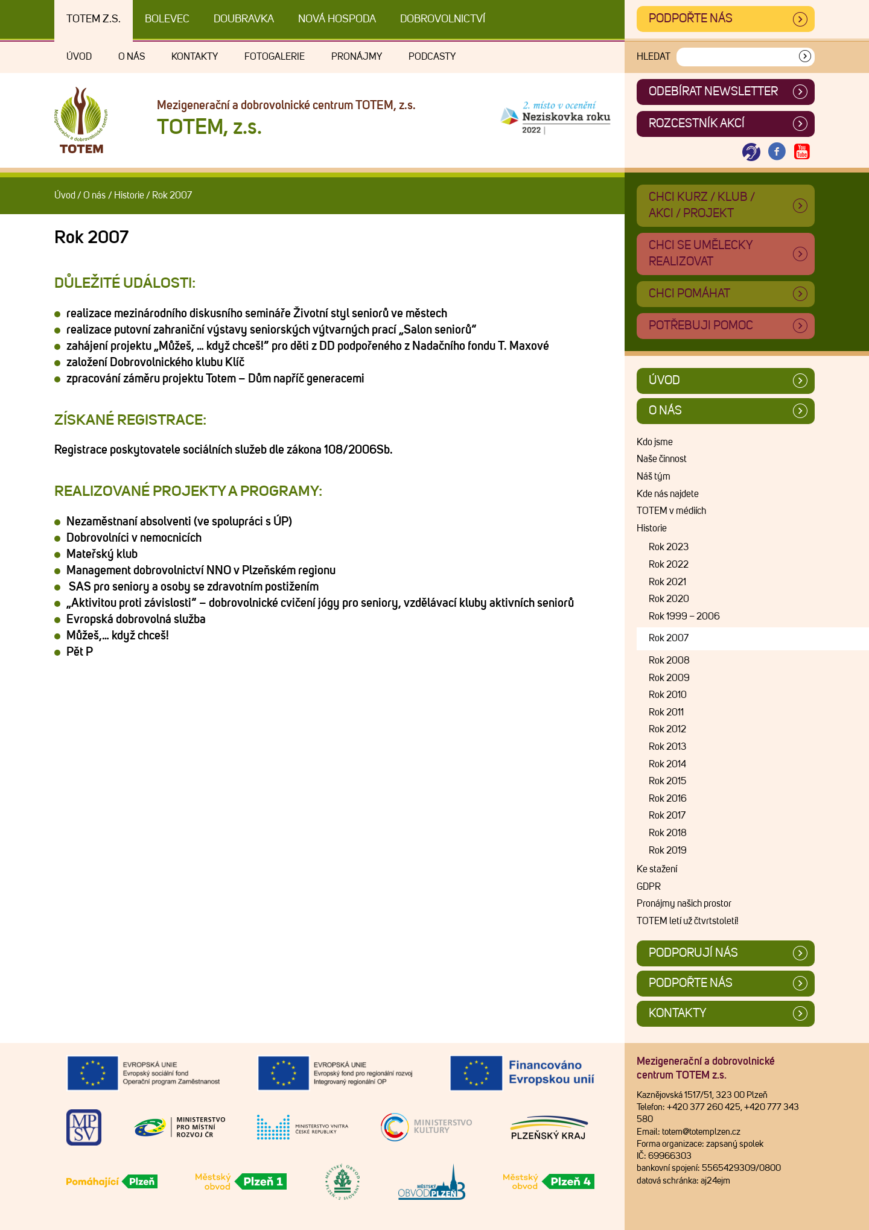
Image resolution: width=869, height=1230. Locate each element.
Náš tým (653, 476)
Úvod (79, 57)
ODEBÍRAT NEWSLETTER (713, 92)
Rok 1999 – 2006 (684, 616)
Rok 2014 (667, 764)
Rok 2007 (669, 638)
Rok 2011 (666, 712)
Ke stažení (657, 869)
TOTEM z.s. (93, 19)
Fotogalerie (274, 57)
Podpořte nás (691, 19)
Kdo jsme (655, 442)
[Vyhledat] (805, 57)
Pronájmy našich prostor (684, 903)
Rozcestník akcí (697, 124)
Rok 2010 (668, 695)
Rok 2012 (667, 729)
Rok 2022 (669, 564)
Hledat (653, 57)
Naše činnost (662, 459)
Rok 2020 (669, 599)
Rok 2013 (667, 747)
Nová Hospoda (337, 19)
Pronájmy (356, 57)
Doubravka (244, 19)
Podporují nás (693, 953)
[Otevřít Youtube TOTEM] (802, 152)
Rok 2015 (667, 781)
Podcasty (432, 57)
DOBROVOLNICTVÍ (442, 19)
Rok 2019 (668, 850)
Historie (129, 195)
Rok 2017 (667, 815)
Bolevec (167, 19)
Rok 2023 (669, 547)
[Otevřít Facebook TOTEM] (776, 152)
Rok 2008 (669, 660)
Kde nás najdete (668, 494)
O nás (131, 57)
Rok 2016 (668, 799)
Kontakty (194, 57)
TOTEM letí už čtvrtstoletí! (687, 921)
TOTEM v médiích (671, 511)
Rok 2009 (669, 678)
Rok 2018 (668, 833)
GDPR (649, 887)
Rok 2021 (667, 582)
